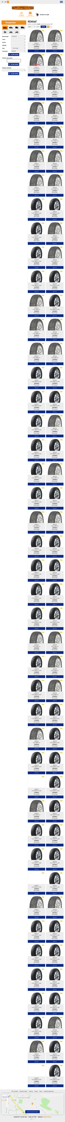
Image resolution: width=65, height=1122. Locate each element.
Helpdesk (30, 15)
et (2, 2)
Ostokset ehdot (23, 1091)
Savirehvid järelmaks (49, 1091)
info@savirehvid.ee (30, 16)
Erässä (36, 1091)
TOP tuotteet (14, 1091)
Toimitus (31, 1091)
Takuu (40, 1091)
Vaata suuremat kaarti (32, 1112)
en (5, 2)
